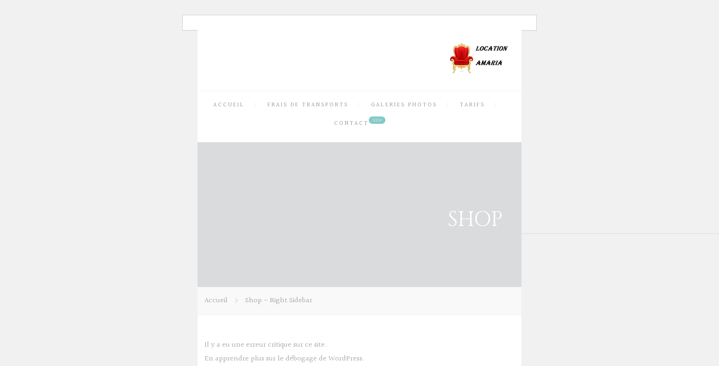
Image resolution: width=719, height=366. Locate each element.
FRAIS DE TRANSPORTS (307, 105)
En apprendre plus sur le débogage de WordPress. (285, 359)
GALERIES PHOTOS (404, 105)
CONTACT (351, 123)
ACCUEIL (229, 105)
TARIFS (472, 105)
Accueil (216, 300)
